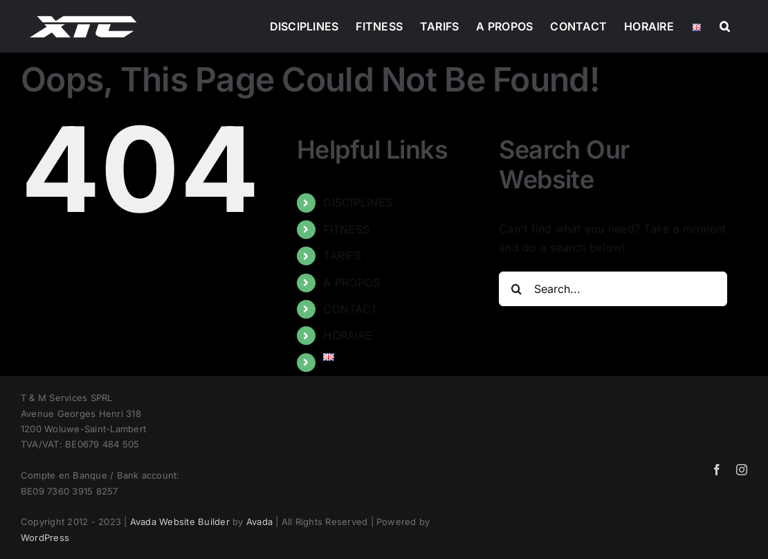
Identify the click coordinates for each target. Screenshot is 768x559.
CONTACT (350, 309)
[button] (725, 26)
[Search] (516, 289)
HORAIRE (347, 335)
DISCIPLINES (357, 202)
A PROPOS (351, 283)
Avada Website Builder (180, 521)
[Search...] (613, 289)
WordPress (45, 537)
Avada (259, 521)
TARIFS (341, 256)
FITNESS (346, 229)
